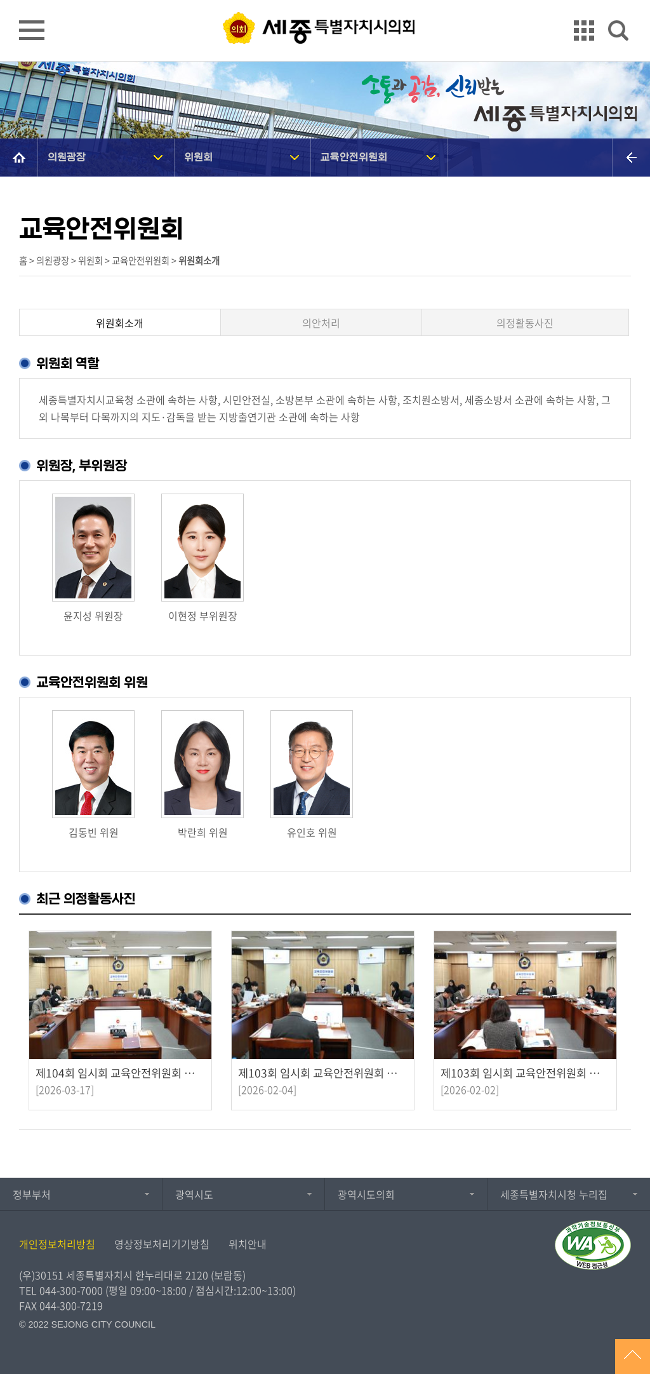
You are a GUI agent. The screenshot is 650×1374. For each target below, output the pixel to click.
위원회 (198, 157)
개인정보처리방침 (57, 1243)
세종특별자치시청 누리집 (553, 1194)
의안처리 (321, 322)
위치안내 (248, 1243)
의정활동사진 (525, 322)
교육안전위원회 (354, 157)
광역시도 (194, 1194)
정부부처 (32, 1194)
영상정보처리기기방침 (161, 1243)
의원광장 (67, 157)
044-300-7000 (71, 1290)
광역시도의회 (366, 1194)
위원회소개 (119, 322)
